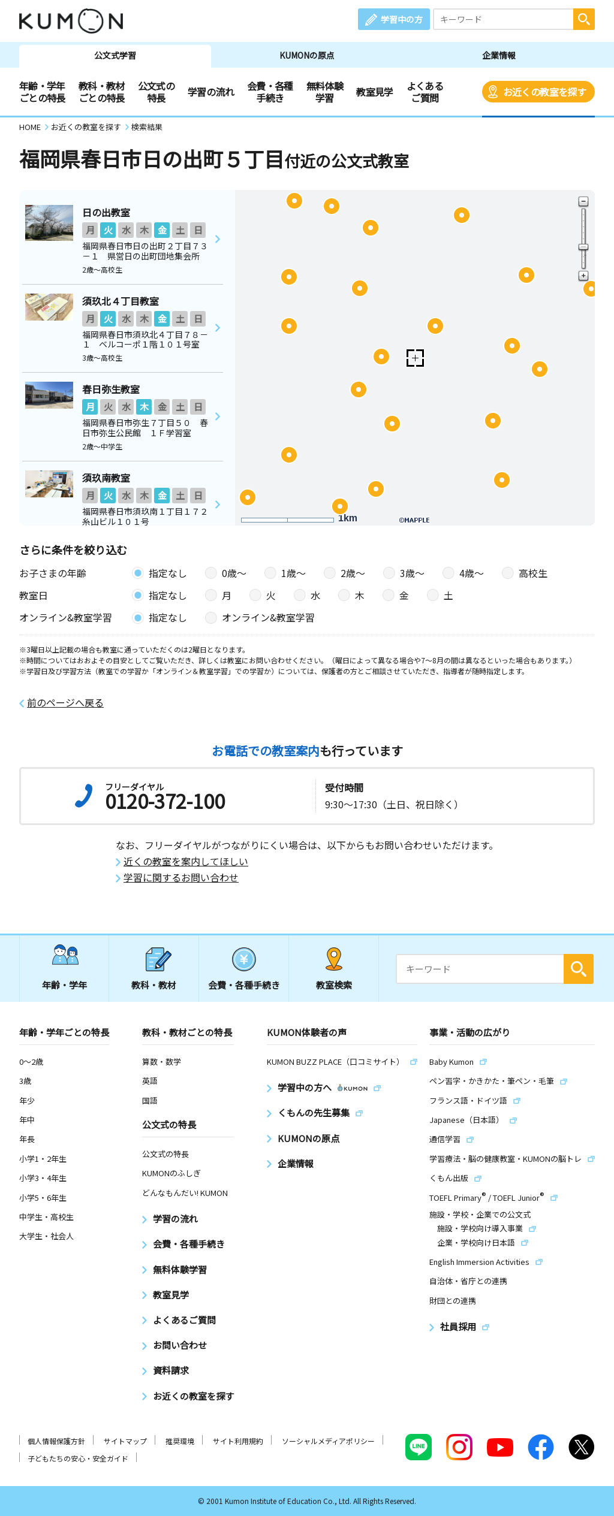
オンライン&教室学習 (268, 617)
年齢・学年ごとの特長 (42, 91)
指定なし (168, 573)
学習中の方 (402, 19)
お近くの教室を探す (544, 91)
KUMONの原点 (307, 55)
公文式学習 (115, 55)
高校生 (533, 573)
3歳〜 (412, 573)
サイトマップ (125, 1441)
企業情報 (499, 55)
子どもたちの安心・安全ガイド (78, 1458)
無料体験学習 (324, 91)
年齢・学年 (64, 985)
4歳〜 (471, 573)
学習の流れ (211, 91)
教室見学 (374, 91)
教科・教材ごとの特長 (102, 91)
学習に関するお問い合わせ (181, 877)
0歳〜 (234, 573)
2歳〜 (353, 573)
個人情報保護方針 (56, 1441)
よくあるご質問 (425, 91)
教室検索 (334, 985)
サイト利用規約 (238, 1441)
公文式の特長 (156, 91)
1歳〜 (293, 573)
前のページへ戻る (65, 702)
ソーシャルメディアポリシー (328, 1441)
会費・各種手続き (270, 91)
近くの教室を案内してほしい (186, 861)
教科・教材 (153, 985)
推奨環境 (179, 1441)
